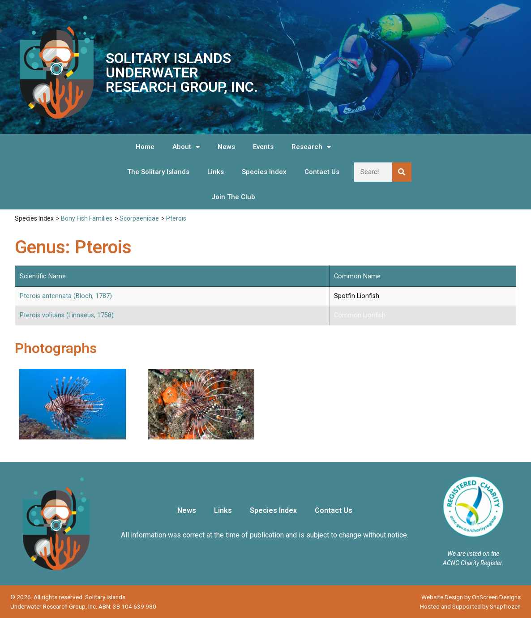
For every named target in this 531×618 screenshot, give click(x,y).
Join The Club (233, 197)
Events (263, 147)
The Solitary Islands (158, 172)
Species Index (264, 172)
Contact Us (321, 172)
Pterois (176, 218)
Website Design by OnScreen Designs (471, 597)
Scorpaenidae (139, 218)
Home (145, 147)
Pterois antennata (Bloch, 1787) (66, 296)
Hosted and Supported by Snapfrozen (470, 606)
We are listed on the (473, 553)
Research (311, 147)
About (186, 147)
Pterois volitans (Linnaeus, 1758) (67, 315)
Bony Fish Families (86, 218)
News (226, 147)
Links (215, 172)
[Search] (401, 172)
